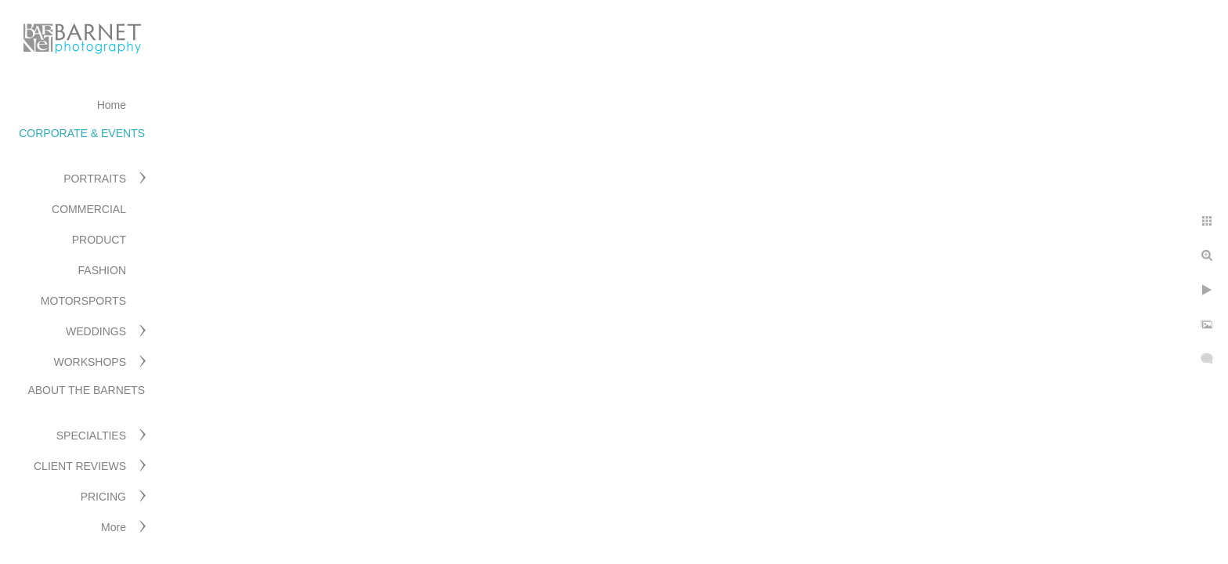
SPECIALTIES (91, 435)
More (113, 527)
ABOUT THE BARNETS (86, 390)
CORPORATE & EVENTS (82, 133)
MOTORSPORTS (83, 301)
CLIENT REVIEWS (80, 466)
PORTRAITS (94, 178)
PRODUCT (99, 239)
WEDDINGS (96, 331)
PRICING (103, 496)
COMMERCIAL (89, 209)
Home (111, 105)
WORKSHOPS (89, 362)
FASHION (102, 270)
